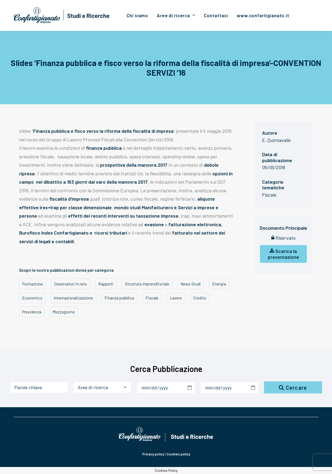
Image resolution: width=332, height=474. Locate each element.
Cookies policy (178, 454)
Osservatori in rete (70, 283)
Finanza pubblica (119, 297)
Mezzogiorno (64, 311)
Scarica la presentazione (283, 254)
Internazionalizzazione (73, 297)
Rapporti (106, 283)
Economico (32, 297)
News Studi (191, 283)
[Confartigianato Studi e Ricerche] (62, 15)
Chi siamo (137, 15)
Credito (199, 297)
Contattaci (216, 15)
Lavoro (176, 297)
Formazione (32, 283)
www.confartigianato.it (263, 15)
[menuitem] (137, 15)
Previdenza (31, 311)
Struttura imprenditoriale (147, 283)
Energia (219, 283)
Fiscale (151, 297)
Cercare (293, 387)
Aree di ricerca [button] (176, 15)
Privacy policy (153, 454)
